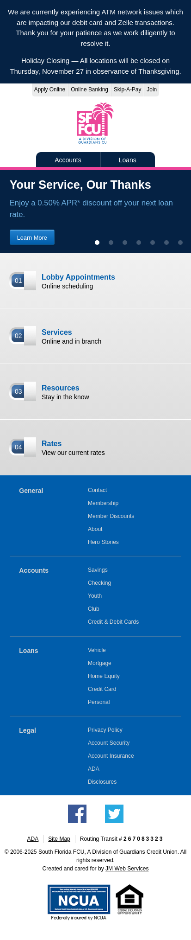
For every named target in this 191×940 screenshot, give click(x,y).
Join (152, 89)
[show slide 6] (166, 242)
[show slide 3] (125, 242)
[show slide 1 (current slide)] (97, 242)
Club (93, 609)
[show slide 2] (111, 242)
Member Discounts (111, 516)
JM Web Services (126, 868)
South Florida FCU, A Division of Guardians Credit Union (95, 123)
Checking (99, 583)
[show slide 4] (139, 242)
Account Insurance (111, 756)
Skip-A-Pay (127, 89)
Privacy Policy (105, 730)
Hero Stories (103, 542)
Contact (97, 490)
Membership (103, 503)
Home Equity (104, 676)
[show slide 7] (180, 242)
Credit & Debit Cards (113, 622)
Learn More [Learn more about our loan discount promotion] (32, 237)
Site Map (59, 839)
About (95, 529)
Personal (99, 702)
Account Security (108, 743)
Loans (127, 160)
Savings (98, 570)
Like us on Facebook (77, 814)
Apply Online (49, 89)
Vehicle (97, 650)
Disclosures (102, 782)
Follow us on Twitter (114, 814)
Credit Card (102, 689)
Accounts (68, 160)
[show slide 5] (153, 242)
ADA (93, 769)
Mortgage (99, 663)
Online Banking (89, 89)
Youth (95, 596)
